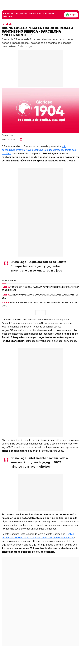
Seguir (71, 15)
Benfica (70, 533)
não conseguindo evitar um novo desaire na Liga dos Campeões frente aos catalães (39, 150)
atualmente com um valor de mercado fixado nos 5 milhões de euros (38, 537)
